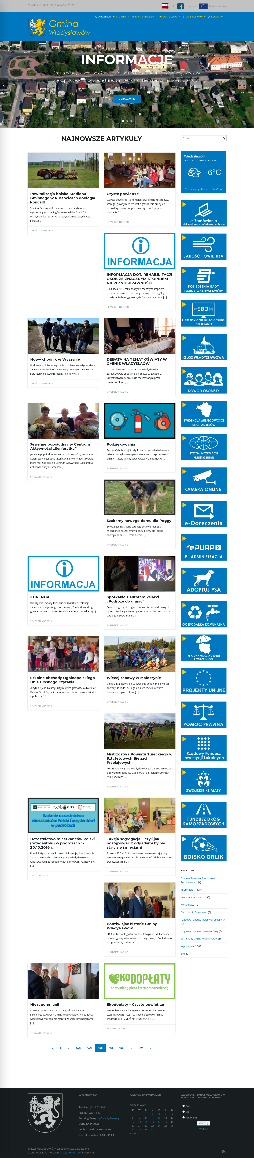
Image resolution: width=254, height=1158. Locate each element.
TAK (187, 1106)
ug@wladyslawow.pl (109, 1118)
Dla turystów (172, 16)
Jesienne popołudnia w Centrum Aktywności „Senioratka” (60, 446)
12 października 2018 (118, 222)
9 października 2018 (117, 391)
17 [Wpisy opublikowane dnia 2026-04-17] (159, 1121)
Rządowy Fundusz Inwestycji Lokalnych (203, 919)
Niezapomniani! (44, 1004)
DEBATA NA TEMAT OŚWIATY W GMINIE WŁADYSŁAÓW (137, 361)
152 (121, 1048)
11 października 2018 (118, 307)
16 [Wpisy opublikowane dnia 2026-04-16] (152, 1121)
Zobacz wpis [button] (127, 99)
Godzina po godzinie (196, 189)
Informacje (187, 889)
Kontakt (217, 16)
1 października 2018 (117, 871)
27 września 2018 (116, 1028)
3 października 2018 (41, 621)
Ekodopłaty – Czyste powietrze (135, 1004)
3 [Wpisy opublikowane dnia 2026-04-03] (159, 1114)
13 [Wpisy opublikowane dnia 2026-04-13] (132, 1121)
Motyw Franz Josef (71, 1152)
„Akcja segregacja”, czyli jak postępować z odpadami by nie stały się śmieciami (136, 843)
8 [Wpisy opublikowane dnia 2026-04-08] (146, 1118)
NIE (187, 1111)
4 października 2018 (117, 544)
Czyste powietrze (123, 194)
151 (111, 1048)
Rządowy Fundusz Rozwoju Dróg (199, 931)
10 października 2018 (41, 383)
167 (140, 1048)
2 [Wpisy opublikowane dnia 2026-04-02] (152, 1114)
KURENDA (39, 597)
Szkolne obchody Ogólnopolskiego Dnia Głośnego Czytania (62, 680)
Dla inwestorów (196, 16)
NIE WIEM (191, 1117)
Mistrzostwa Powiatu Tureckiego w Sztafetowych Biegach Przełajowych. (139, 758)
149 (89, 1048)
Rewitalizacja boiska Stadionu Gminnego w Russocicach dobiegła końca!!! (62, 198)
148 (78, 1048)
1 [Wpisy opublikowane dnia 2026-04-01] (146, 1114)
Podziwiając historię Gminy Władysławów (132, 926)
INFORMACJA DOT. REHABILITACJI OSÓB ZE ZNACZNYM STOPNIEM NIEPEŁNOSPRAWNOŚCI (139, 279)
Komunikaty (187, 904)
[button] (4, 85)
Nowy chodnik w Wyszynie (55, 359)
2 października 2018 (117, 701)
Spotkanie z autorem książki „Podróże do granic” (133, 599)
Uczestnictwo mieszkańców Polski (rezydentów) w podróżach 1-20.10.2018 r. (62, 843)
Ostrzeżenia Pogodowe (194, 912)
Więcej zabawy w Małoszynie (134, 678)
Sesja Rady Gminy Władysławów (199, 938)
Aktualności (104, 16)
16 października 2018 (41, 230)
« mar (133, 1133)
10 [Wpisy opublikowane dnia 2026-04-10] (159, 1118)
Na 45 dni (217, 189)
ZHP (183, 953)
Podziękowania (121, 444)
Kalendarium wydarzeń (194, 897)
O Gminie (123, 16)
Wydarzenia (187, 946)
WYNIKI (203, 1129)
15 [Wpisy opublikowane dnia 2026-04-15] (146, 1121)
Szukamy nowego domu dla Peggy (139, 521)
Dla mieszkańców (146, 16)
